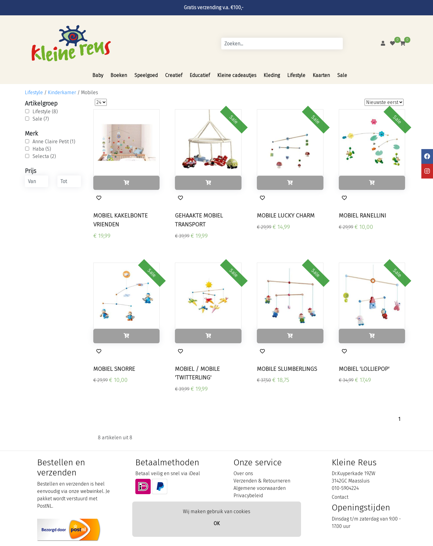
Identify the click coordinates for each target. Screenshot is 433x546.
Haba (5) (42, 149)
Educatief (200, 75)
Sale (342, 75)
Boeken (118, 75)
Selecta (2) (44, 156)
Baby (97, 75)
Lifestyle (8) (45, 111)
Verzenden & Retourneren (262, 481)
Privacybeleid (248, 495)
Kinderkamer (62, 92)
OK (217, 523)
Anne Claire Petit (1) (54, 141)
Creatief (173, 75)
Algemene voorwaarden (260, 488)
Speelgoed (146, 75)
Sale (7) (41, 119)
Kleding (272, 75)
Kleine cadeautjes (236, 75)
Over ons (243, 473)
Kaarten (321, 75)
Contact (340, 497)
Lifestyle (296, 75)
